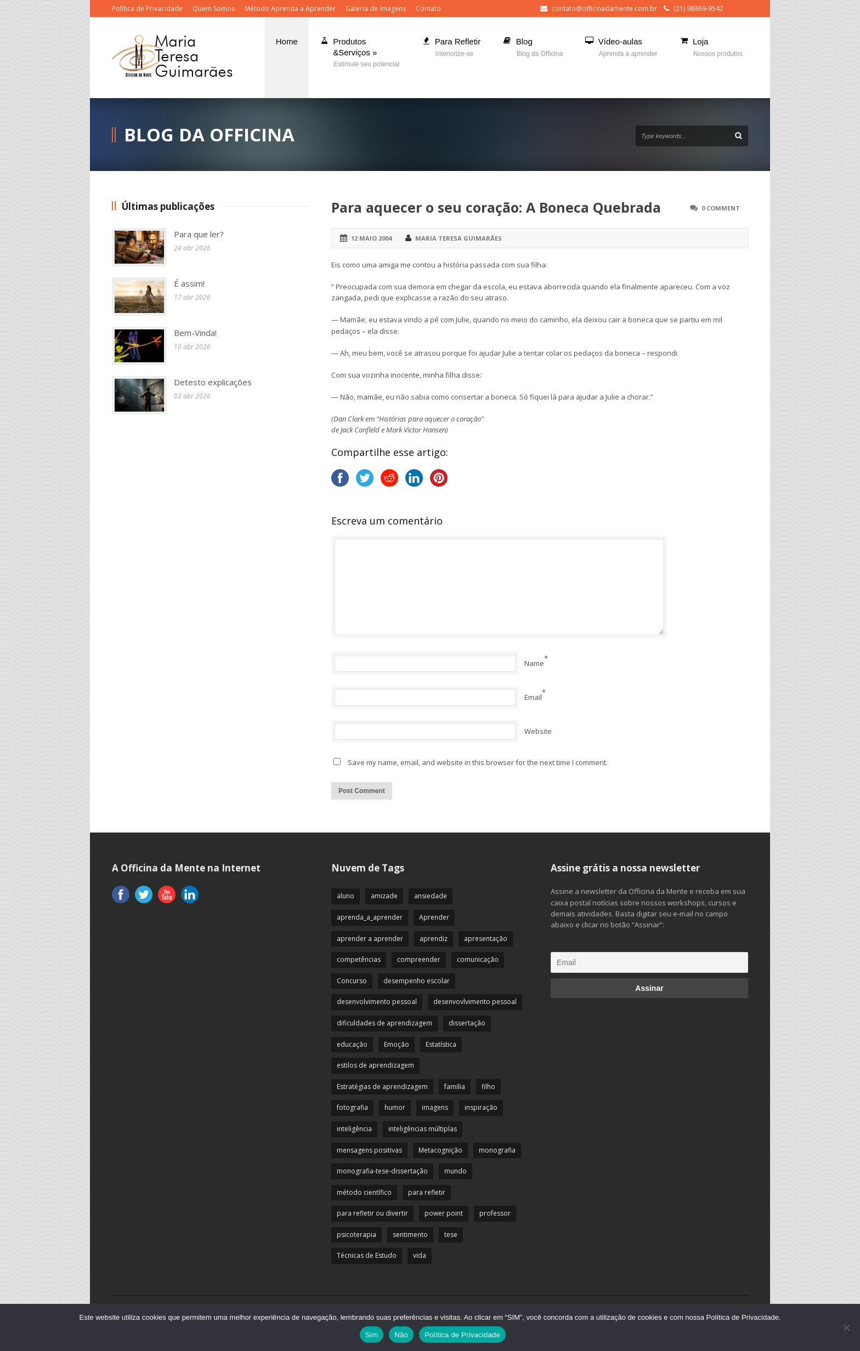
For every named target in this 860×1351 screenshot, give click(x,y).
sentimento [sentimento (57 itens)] (410, 1234)
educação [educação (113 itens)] (352, 1044)
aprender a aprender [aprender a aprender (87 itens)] (370, 938)
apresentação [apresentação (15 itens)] (485, 938)
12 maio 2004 (371, 238)
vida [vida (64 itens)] (419, 1255)
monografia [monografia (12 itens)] (497, 1150)
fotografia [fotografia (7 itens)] (352, 1107)
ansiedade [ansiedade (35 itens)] (430, 895)
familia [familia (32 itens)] (454, 1086)
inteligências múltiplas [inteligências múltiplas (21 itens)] (422, 1128)
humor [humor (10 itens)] (394, 1107)
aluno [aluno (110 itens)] (345, 895)
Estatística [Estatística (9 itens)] (441, 1044)
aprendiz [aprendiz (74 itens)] (434, 938)
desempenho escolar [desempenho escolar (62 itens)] (416, 980)
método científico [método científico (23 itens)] (364, 1192)
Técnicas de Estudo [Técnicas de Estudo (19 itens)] (367, 1255)
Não (401, 1335)
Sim (371, 1335)
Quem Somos (214, 8)
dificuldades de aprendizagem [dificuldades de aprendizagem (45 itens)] (384, 1023)
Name (534, 663)
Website (538, 731)
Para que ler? (199, 234)
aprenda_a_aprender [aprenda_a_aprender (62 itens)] (370, 917)
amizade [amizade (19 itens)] (384, 895)
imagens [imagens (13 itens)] (435, 1107)
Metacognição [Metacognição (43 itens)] (440, 1150)
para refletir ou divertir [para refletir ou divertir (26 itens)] (372, 1213)
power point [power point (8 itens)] (444, 1213)
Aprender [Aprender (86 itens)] (434, 917)
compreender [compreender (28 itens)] (418, 959)
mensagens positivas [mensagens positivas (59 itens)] (369, 1150)
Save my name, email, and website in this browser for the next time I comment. (478, 762)
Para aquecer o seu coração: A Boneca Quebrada (496, 207)
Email (533, 697)
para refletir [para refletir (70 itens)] (426, 1192)
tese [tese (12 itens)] (450, 1234)
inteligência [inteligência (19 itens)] (354, 1128)
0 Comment (720, 208)
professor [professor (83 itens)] (495, 1213)
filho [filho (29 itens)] (488, 1086)
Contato (428, 8)
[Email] (649, 962)
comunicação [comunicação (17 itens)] (478, 959)
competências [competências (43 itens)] (359, 959)
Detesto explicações (213, 382)
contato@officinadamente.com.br (604, 8)
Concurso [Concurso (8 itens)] (352, 980)
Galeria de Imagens (376, 8)
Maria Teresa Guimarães (458, 238)
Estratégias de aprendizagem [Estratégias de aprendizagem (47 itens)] (382, 1086)
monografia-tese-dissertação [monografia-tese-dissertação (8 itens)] (382, 1171)
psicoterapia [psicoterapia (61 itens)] (356, 1234)
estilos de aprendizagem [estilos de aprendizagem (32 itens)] (375, 1065)
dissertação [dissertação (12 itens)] (467, 1023)
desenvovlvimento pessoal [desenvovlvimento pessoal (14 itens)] (475, 1001)
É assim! (189, 283)
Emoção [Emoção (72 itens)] (396, 1044)
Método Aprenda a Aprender (290, 8)
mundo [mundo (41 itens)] (455, 1171)
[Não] (846, 1327)
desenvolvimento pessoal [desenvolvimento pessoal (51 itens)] (377, 1001)
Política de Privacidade (147, 8)
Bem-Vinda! (195, 332)
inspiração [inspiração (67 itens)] (481, 1107)
